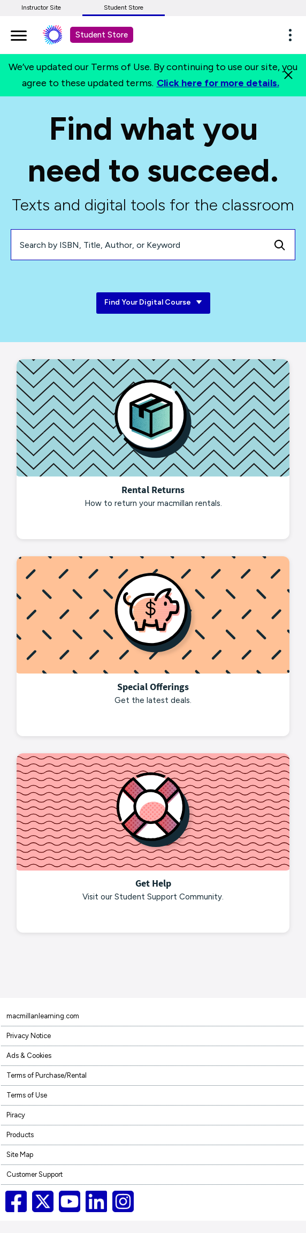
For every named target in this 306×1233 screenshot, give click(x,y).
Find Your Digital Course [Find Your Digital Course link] (153, 302)
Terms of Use (26, 1095)
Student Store (123, 7)
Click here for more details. (218, 83)
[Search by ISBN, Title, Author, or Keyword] (138, 245)
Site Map (19, 1155)
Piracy (15, 1115)
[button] (293, 35)
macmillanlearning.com (42, 1016)
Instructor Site (41, 7)
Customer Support (34, 1174)
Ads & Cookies (28, 1056)
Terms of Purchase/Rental (46, 1075)
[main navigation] (18, 33)
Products (20, 1135)
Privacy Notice (28, 1036)
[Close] (288, 75)
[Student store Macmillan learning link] (60, 35)
